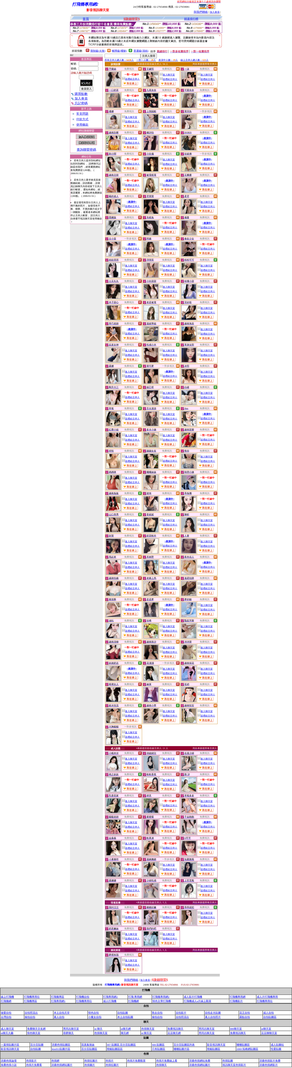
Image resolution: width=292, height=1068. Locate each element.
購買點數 (79, 94)
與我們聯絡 (201, 12)
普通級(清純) (141, 50)
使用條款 (82, 124)
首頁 (86, 19)
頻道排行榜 (191, 18)
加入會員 (215, 12)
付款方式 (82, 119)
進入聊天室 (167, 74)
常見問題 (82, 113)
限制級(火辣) (97, 50)
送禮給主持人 (131, 79)
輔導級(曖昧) (119, 50)
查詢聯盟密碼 (86, 149)
